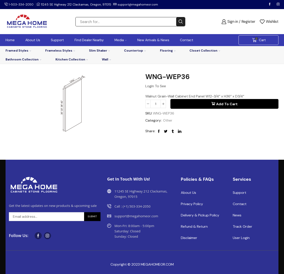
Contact (186, 40)
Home (10, 40)
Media (120, 40)
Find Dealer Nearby (89, 40)
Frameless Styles (60, 50)
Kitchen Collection (71, 59)
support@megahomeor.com (140, 4)
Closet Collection (204, 50)
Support (57, 40)
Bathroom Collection (23, 59)
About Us (32, 40)
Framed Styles (18, 50)
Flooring (168, 50)
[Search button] (180, 21)
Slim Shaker (99, 50)
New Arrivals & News (153, 40)
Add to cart (227, 104)
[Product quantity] (156, 104)
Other (168, 121)
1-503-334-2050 (22, 4)
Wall (106, 59)
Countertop (135, 50)
